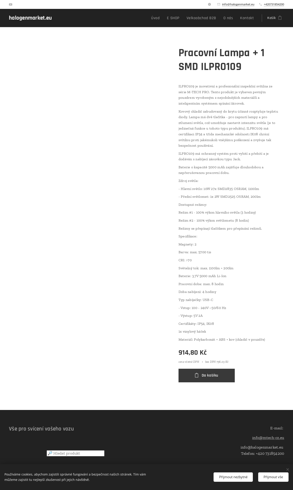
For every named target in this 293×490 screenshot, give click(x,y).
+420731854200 (274, 4)
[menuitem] (164, 18)
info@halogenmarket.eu (238, 4)
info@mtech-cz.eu (268, 437)
